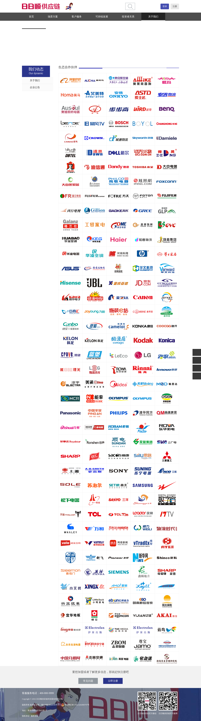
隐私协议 (26, 716)
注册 (175, 6)
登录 (165, 6)
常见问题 (88, 681)
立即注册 (113, 681)
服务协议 (34, 716)
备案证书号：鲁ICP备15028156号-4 (44, 705)
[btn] (130, 6)
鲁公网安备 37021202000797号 (75, 704)
